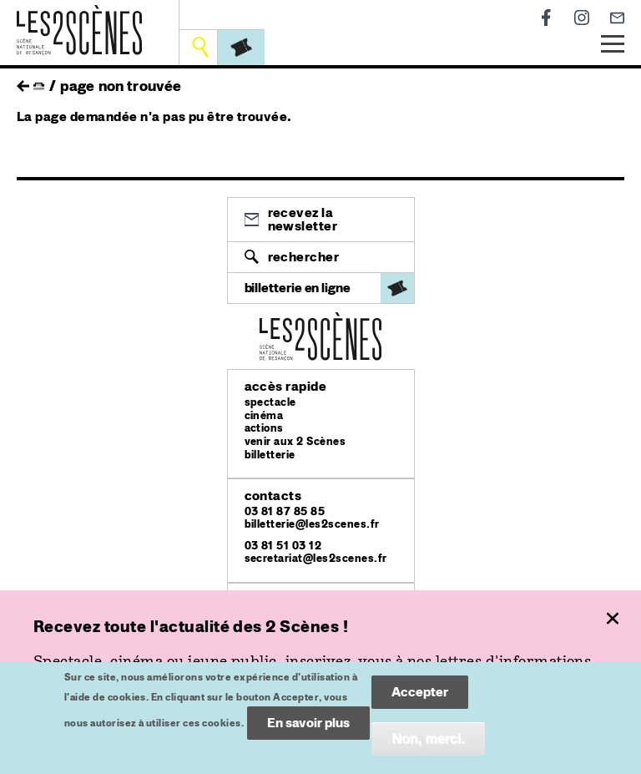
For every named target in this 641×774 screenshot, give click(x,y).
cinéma (264, 415)
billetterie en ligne (298, 288)
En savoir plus (308, 731)
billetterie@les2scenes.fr (312, 524)
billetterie (270, 454)
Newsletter (617, 18)
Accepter (419, 700)
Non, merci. (427, 747)
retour (23, 82)
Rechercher (304, 257)
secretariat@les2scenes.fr (316, 558)
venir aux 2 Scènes (295, 441)
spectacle (270, 402)
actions (264, 428)
